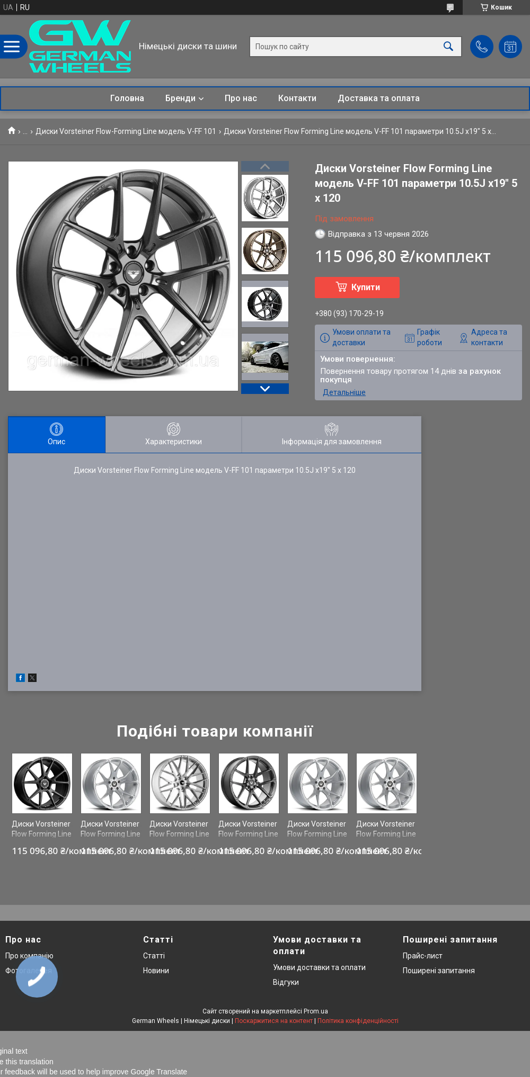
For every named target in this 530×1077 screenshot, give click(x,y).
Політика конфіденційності (358, 1021)
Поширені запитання (439, 970)
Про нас (241, 98)
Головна (127, 98)
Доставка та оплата (379, 98)
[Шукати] (448, 46)
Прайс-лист (423, 956)
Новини (156, 970)
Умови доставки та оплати (319, 967)
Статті (154, 956)
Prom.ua (316, 1011)
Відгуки (286, 982)
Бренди (180, 98)
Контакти (297, 98)
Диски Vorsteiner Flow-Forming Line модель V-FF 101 (126, 131)
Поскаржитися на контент (274, 1021)
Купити (365, 287)
